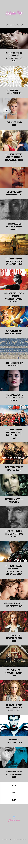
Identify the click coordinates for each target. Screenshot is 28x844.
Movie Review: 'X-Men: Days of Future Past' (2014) (14, 774)
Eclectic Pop (14, 13)
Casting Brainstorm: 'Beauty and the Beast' (14, 332)
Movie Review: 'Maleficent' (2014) (14, 741)
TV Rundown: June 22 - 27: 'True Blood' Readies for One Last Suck (14, 56)
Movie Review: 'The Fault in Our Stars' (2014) (14, 605)
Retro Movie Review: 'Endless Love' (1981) (14, 193)
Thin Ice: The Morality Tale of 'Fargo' (14, 364)
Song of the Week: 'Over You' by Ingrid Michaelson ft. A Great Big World (14, 297)
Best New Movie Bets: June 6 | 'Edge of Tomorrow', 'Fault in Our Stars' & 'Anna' (14, 570)
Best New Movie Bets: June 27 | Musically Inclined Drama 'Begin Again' (14, 158)
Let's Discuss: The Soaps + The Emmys (14, 92)
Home (14, 793)
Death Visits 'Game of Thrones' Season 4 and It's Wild (14, 534)
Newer (14, 785)
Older (14, 800)
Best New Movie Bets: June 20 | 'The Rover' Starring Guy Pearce (14, 261)
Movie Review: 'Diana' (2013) (14, 123)
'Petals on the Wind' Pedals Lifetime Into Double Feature (14, 707)
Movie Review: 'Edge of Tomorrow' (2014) (14, 468)
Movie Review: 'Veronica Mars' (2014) (14, 500)
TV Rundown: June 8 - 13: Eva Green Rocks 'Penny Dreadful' (14, 397)
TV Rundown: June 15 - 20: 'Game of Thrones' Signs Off (14, 226)
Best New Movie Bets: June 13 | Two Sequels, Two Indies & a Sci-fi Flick (14, 433)
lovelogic (24, 839)
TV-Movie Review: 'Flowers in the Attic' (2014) (14, 673)
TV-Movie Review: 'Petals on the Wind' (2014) (14, 638)
